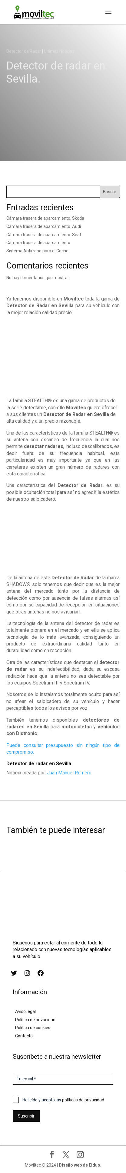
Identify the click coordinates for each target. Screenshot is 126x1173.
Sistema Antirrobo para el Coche (37, 250)
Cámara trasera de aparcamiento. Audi (43, 226)
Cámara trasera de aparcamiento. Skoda (45, 218)
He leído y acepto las (63, 1099)
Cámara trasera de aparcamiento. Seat (43, 234)
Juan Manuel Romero (69, 773)
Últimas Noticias (59, 51)
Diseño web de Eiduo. (80, 1165)
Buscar (109, 191)
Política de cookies (32, 1027)
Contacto (24, 1035)
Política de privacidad (35, 1019)
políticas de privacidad (83, 1099)
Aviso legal (25, 1011)
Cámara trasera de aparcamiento (38, 242)
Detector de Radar (23, 51)
